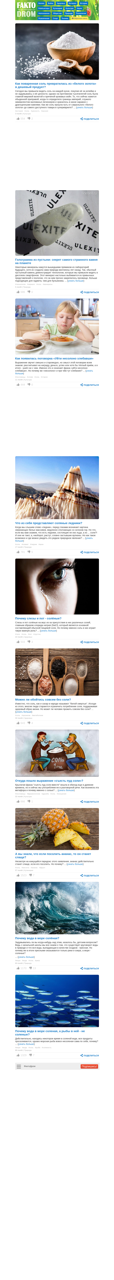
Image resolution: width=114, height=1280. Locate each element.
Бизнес (41, 3)
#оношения (61, 794)
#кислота (25, 868)
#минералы (48, 284)
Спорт (55, 18)
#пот (30, 634)
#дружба (45, 794)
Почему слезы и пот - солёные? (38, 618)
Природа (68, 13)
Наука (79, 8)
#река (37, 960)
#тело (17, 634)
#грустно (36, 634)
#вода (24, 960)
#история (19, 111)
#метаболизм (37, 715)
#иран (41, 544)
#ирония (44, 111)
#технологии (20, 284)
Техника (65, 18)
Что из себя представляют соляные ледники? (48, 523)
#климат (25, 544)
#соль (26, 111)
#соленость (46, 1047)
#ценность (35, 111)
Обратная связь (79, 18)
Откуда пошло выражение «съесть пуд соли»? (49, 780)
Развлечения (43, 18)
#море (17, 960)
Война (50, 3)
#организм (26, 715)
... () (25, 957)
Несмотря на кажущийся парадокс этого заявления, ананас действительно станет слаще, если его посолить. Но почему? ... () (54, 862)
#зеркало (31, 284)
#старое (44, 377)
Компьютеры (43, 8)
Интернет (73, 3)
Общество (57, 13)
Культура (69, 8)
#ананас (34, 868)
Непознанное (43, 13)
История (83, 3)
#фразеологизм (33, 794)
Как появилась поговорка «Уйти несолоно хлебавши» (54, 358)
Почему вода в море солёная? (37, 938)
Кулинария (57, 8)
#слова (30, 377)
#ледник (33, 544)
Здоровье (61, 3)
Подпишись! (89, 1066)
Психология (81, 13)
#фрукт (42, 868)
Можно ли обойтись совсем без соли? (43, 699)
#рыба (37, 1047)
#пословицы (20, 377)
